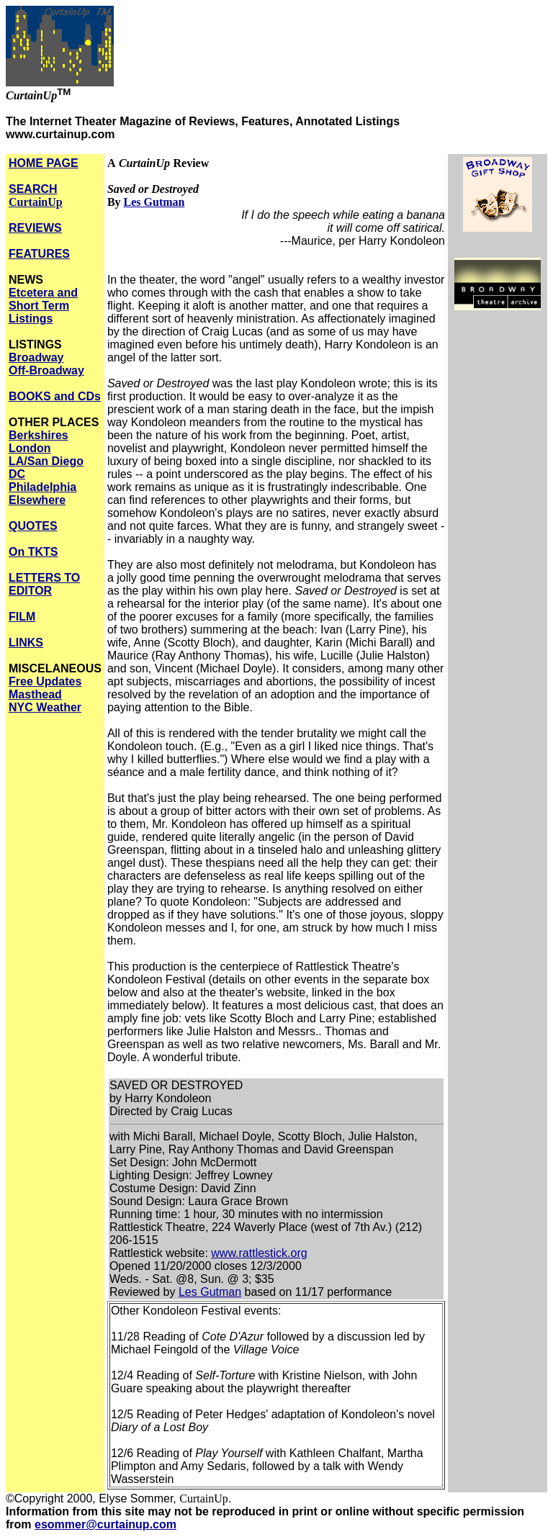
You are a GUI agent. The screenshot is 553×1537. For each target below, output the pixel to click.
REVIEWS (35, 228)
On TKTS (33, 552)
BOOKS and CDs (55, 396)
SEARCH (36, 195)
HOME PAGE (43, 163)
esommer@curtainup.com (105, 1524)
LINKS (26, 642)
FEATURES (39, 254)
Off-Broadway (46, 370)
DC (17, 474)
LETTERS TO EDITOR (44, 584)
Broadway (36, 357)
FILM (22, 616)
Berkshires (38, 435)
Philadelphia (42, 487)
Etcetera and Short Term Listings (43, 306)
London (30, 448)
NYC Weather (45, 707)
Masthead (35, 694)
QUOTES (33, 526)
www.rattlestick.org (259, 1253)
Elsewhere (37, 500)
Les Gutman (154, 202)
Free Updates (45, 681)
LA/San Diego (46, 461)
